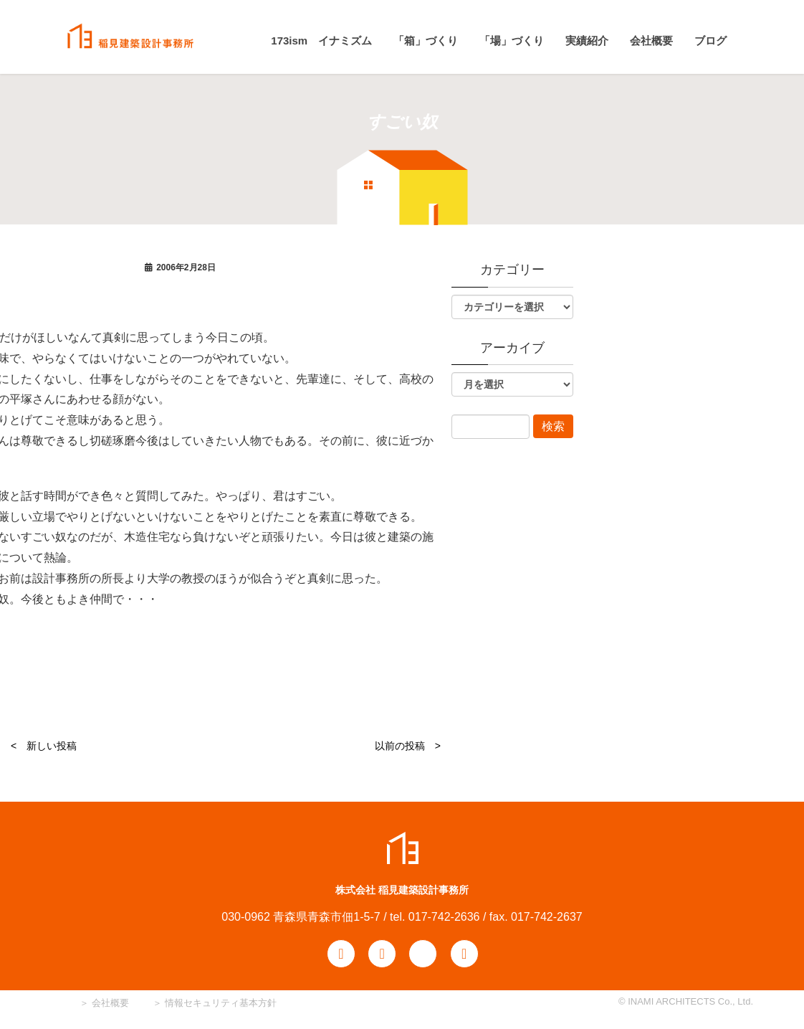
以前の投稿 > (408, 745)
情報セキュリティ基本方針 (221, 1002)
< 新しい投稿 (44, 745)
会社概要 (109, 1002)
